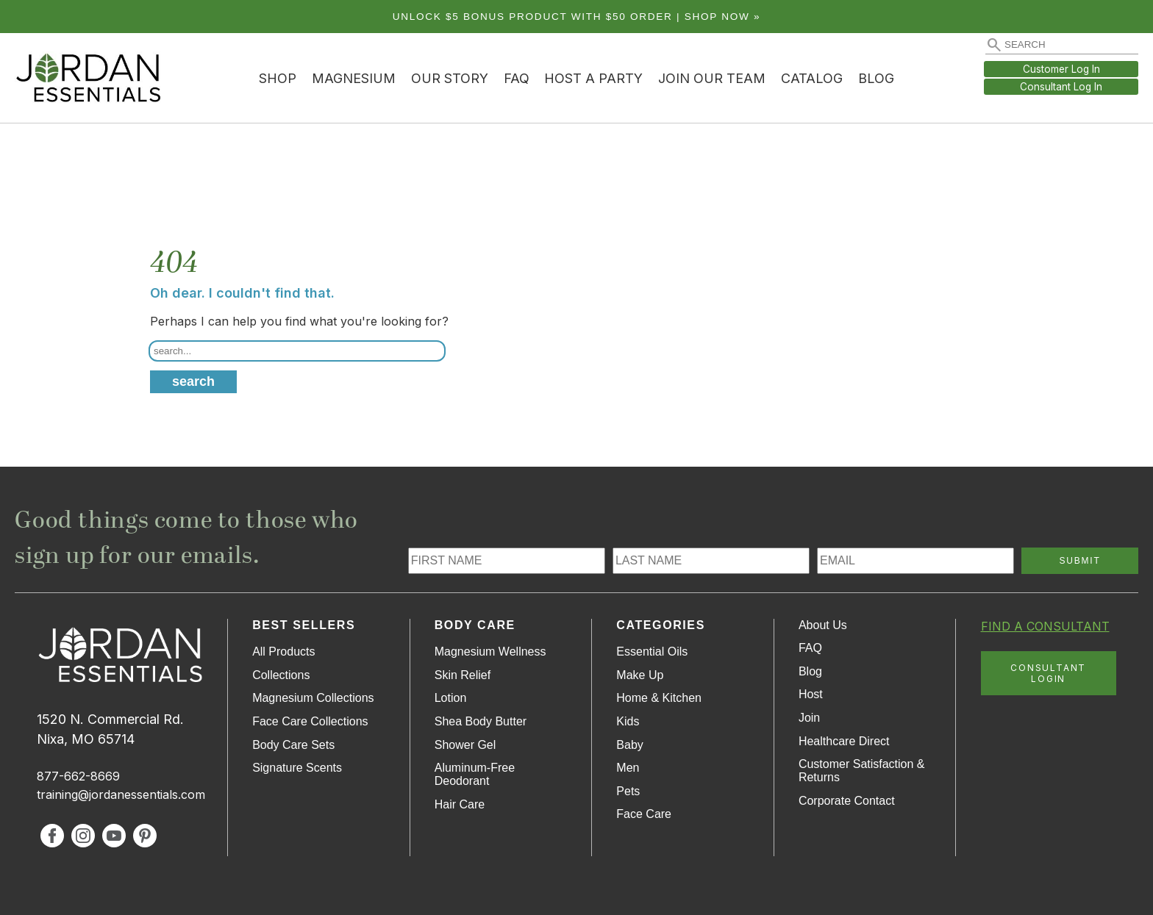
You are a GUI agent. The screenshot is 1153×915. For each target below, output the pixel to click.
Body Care (475, 625)
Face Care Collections (310, 721)
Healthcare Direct (844, 741)
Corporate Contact (847, 800)
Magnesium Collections (313, 698)
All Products (283, 651)
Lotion (451, 698)
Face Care (643, 814)
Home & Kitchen (659, 698)
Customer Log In (1061, 69)
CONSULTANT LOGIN (1048, 673)
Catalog (812, 78)
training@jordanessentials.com (121, 794)
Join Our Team (711, 78)
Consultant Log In (1061, 87)
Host (811, 694)
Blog (876, 78)
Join (809, 717)
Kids (627, 721)
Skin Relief (462, 675)
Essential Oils (652, 651)
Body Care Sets (293, 745)
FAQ (516, 78)
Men (627, 767)
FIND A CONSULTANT (1045, 626)
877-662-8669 (78, 776)
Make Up (639, 675)
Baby (629, 745)
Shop (277, 78)
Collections (281, 675)
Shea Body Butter (480, 721)
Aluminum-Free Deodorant (475, 774)
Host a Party (593, 78)
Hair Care (460, 804)
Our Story (449, 78)
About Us (823, 625)
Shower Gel (465, 745)
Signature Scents (297, 767)
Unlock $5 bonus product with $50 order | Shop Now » (577, 16)
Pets (628, 791)
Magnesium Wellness (490, 651)
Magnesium (354, 78)
